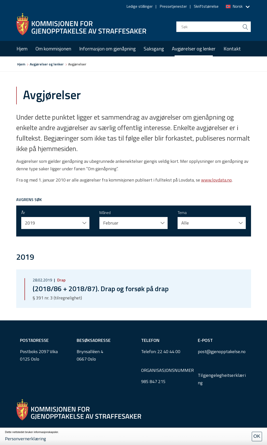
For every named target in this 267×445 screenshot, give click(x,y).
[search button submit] (245, 26)
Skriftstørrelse (206, 6)
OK (257, 436)
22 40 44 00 (168, 351)
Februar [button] (110, 223)
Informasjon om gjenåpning (107, 48)
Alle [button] (185, 223)
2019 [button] (30, 223)
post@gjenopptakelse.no (222, 351)
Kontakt (232, 48)
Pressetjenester (173, 6)
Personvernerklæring (25, 438)
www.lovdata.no (216, 180)
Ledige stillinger (139, 6)
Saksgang (154, 48)
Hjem (21, 48)
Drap (60, 280)
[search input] (213, 26)
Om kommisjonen (53, 48)
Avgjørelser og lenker (194, 48)
